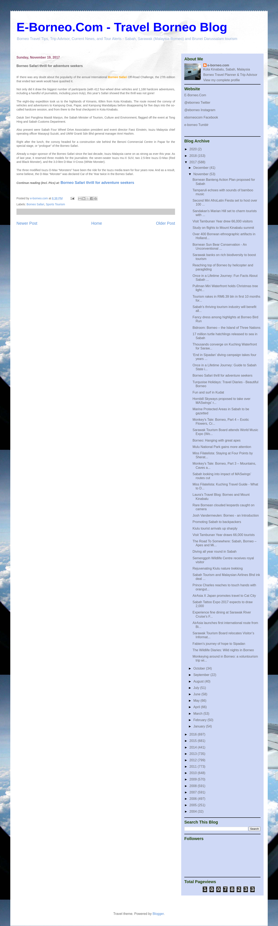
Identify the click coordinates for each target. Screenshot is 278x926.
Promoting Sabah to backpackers (217, 522)
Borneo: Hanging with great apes (217, 440)
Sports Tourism (55, 204)
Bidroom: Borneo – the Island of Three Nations (226, 327)
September (201, 675)
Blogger (158, 913)
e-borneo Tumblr (196, 125)
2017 (193, 162)
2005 (193, 805)
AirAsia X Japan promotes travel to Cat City (224, 595)
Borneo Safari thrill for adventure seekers (97, 183)
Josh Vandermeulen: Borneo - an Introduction (226, 515)
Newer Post (26, 223)
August (198, 681)
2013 (193, 754)
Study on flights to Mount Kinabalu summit (223, 227)
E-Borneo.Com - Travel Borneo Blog (121, 27)
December (201, 167)
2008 (193, 786)
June (197, 694)
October (199, 668)
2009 (193, 779)
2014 (193, 747)
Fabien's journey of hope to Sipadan (219, 643)
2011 (193, 766)
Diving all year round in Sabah (214, 551)
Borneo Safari (35, 204)
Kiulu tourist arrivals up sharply (215, 528)
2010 (193, 773)
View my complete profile (221, 80)
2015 (193, 741)
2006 (193, 798)
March (198, 713)
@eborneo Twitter (197, 102)
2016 (193, 734)
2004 (193, 811)
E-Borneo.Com (195, 95)
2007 (193, 792)
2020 (193, 149)
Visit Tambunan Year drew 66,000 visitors (223, 221)
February (200, 720)
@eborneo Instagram (199, 110)
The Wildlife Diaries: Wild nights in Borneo (223, 650)
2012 (193, 760)
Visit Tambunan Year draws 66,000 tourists (224, 535)
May (197, 700)
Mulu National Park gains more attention (222, 447)
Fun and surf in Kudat (208, 392)
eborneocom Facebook (201, 117)
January (199, 726)
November (201, 174)
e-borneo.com (218, 65)
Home (96, 223)
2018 (193, 155)
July (196, 688)
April (197, 707)
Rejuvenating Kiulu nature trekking (218, 568)
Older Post (165, 223)
